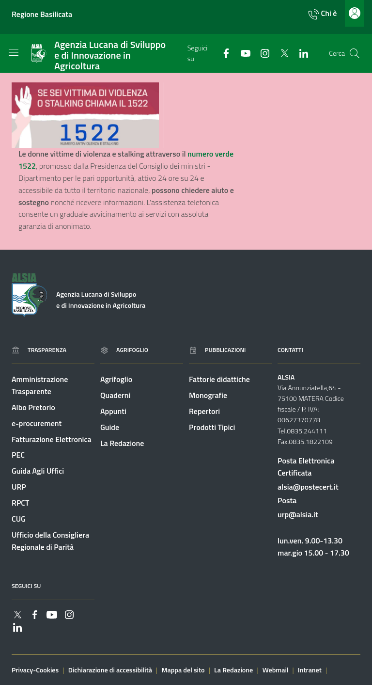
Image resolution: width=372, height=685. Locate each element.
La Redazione (122, 443)
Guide (109, 427)
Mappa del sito (182, 670)
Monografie (208, 395)
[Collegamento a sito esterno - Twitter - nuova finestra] (280, 53)
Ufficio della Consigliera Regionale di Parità (50, 541)
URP (19, 487)
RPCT (20, 503)
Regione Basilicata (42, 14)
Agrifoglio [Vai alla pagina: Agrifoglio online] (124, 349)
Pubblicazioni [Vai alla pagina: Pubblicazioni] (217, 349)
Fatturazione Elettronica (52, 439)
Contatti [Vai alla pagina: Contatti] (290, 349)
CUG (19, 519)
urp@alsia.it (298, 514)
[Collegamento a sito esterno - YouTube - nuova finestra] (241, 53)
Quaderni (115, 395)
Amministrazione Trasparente (40, 385)
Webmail (276, 670)
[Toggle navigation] (13, 52)
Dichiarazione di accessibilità (110, 670)
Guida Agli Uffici (38, 471)
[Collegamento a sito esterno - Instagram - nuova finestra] (261, 53)
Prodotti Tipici (212, 427)
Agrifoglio (116, 379)
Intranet (310, 670)
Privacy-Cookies (35, 670)
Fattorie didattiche (219, 379)
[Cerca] (354, 53)
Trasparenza (39, 349)
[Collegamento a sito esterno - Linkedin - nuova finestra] (300, 53)
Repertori (204, 411)
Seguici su (26, 585)
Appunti (113, 411)
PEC (18, 455)
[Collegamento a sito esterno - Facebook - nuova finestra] (222, 53)
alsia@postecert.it (308, 487)
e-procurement (37, 423)
